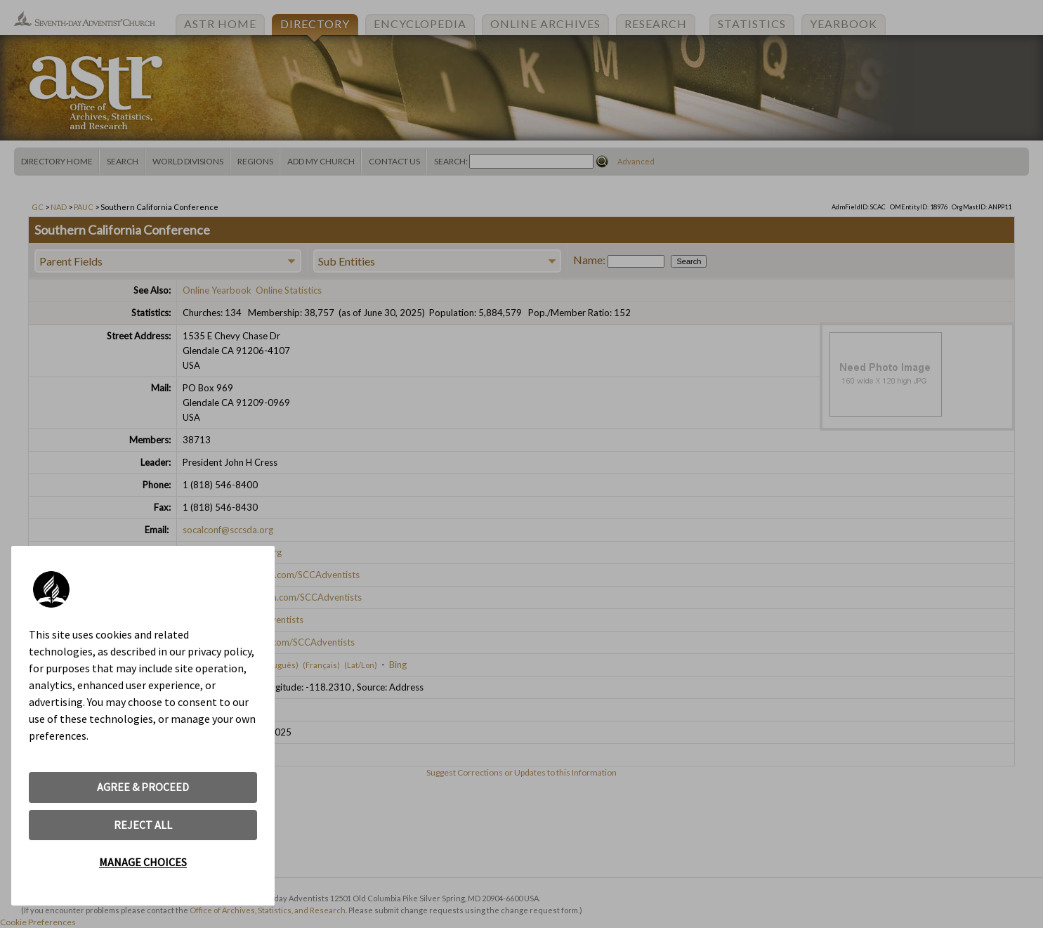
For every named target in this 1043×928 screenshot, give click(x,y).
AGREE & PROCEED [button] (143, 787)
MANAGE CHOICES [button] (143, 862)
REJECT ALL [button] (143, 825)
